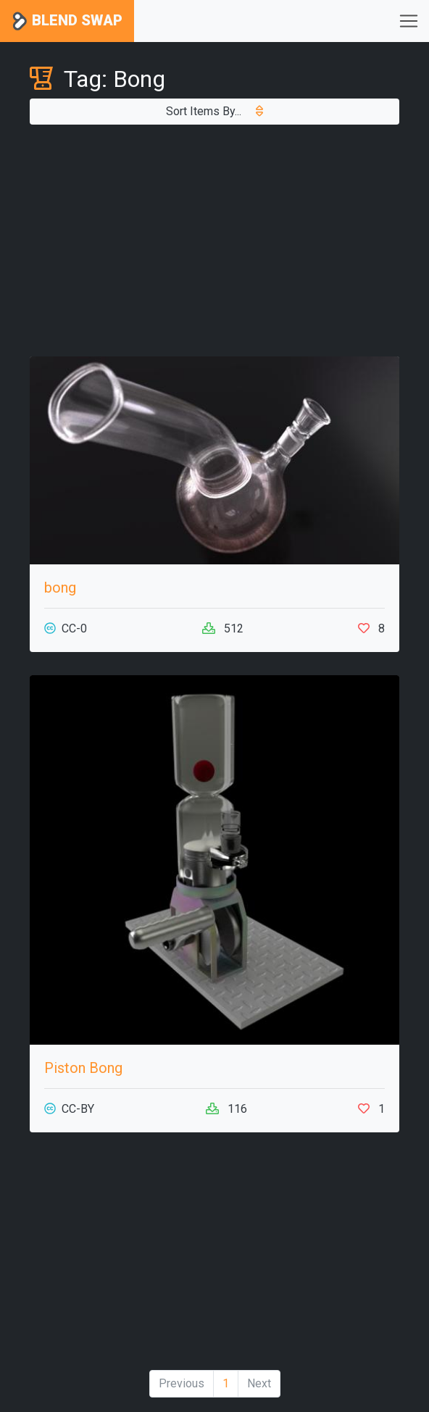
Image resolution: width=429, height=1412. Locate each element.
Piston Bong (83, 1068)
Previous (181, 1383)
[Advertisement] (214, 240)
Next (259, 1383)
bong (60, 587)
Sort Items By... (214, 111)
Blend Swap (67, 21)
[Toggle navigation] (408, 21)
